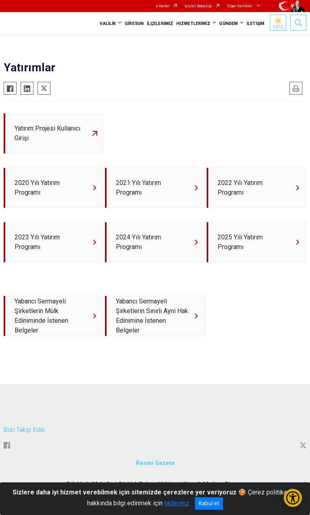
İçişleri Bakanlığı (198, 6)
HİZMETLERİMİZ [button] (193, 23)
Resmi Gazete (155, 463)
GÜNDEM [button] (228, 23)
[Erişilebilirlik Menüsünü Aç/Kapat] (293, 498)
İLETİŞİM (255, 23)
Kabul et (209, 503)
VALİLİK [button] (108, 23)
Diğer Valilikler (240, 6)
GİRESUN (134, 23)
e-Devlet (163, 6)
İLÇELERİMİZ (160, 23)
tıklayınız (176, 503)
